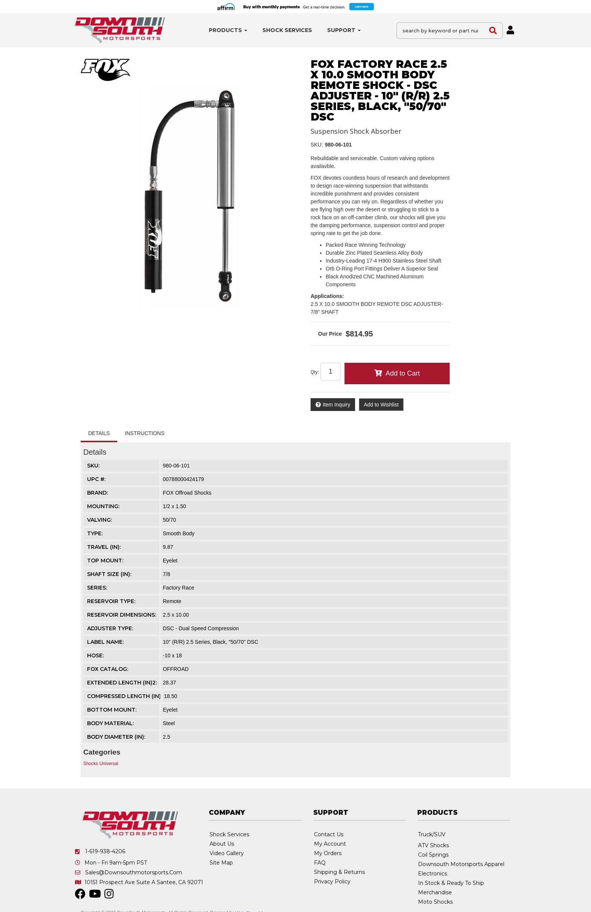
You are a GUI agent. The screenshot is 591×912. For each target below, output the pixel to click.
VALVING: (99, 519)
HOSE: (95, 655)
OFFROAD (175, 669)
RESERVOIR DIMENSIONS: (121, 614)
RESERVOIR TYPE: (111, 601)
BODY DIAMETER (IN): (116, 736)
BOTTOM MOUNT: (111, 709)
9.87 (168, 547)
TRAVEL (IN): (104, 547)
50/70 (169, 520)
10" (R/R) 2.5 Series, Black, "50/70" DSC (210, 642)
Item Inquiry (336, 405)
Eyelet (170, 561)
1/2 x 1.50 (174, 506)
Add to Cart (403, 373)
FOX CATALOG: (107, 669)
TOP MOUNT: (105, 560)
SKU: (317, 145)
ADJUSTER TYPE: (110, 628)
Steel (169, 723)
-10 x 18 (172, 655)
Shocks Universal (100, 763)
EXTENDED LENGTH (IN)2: (122, 682)
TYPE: (95, 533)
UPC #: (96, 479)
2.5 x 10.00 (176, 615)
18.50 (170, 696)
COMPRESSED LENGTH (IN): (124, 696)
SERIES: (97, 587)
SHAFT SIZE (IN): (109, 574)
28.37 (169, 683)
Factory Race (178, 588)
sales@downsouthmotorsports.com (133, 872)
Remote (172, 601)
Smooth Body (178, 533)
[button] (228, 30)
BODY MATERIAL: (110, 723)
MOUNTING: (103, 506)
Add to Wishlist (381, 405)
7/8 (166, 574)
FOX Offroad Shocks (187, 493)
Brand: (97, 492)
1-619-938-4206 (105, 851)
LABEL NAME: (105, 642)
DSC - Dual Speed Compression (201, 628)
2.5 (166, 737)
